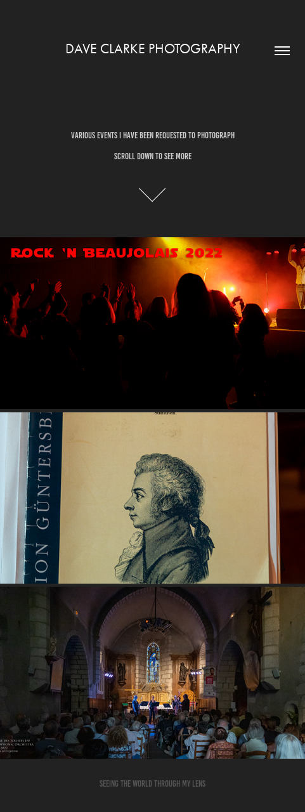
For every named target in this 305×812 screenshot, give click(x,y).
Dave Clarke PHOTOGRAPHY (152, 49)
